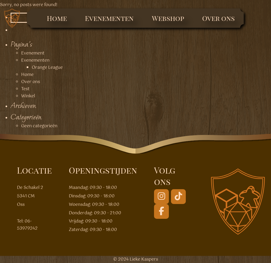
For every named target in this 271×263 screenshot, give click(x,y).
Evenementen (109, 18)
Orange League (47, 67)
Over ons (218, 18)
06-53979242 (27, 225)
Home (57, 18)
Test (25, 89)
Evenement (32, 53)
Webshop (168, 18)
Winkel (28, 96)
